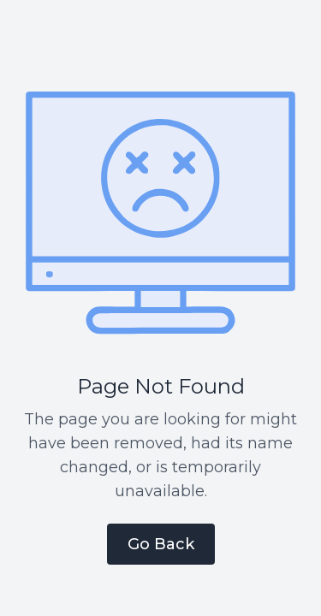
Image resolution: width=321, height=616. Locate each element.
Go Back (161, 544)
